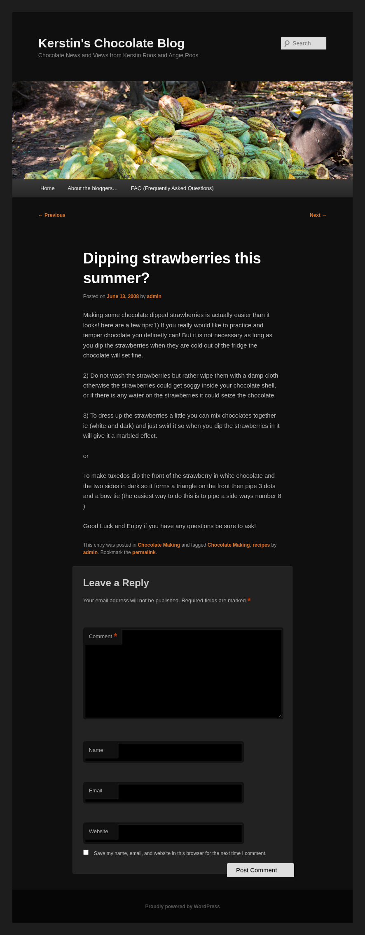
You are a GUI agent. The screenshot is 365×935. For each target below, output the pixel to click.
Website (98, 831)
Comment (103, 637)
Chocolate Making (159, 545)
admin (154, 296)
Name (96, 750)
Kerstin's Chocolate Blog (111, 43)
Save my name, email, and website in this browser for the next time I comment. (180, 853)
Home (47, 188)
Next (318, 215)
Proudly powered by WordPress (182, 906)
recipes (261, 545)
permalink (144, 552)
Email (96, 790)
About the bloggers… (93, 188)
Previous (52, 215)
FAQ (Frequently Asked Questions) (172, 188)
